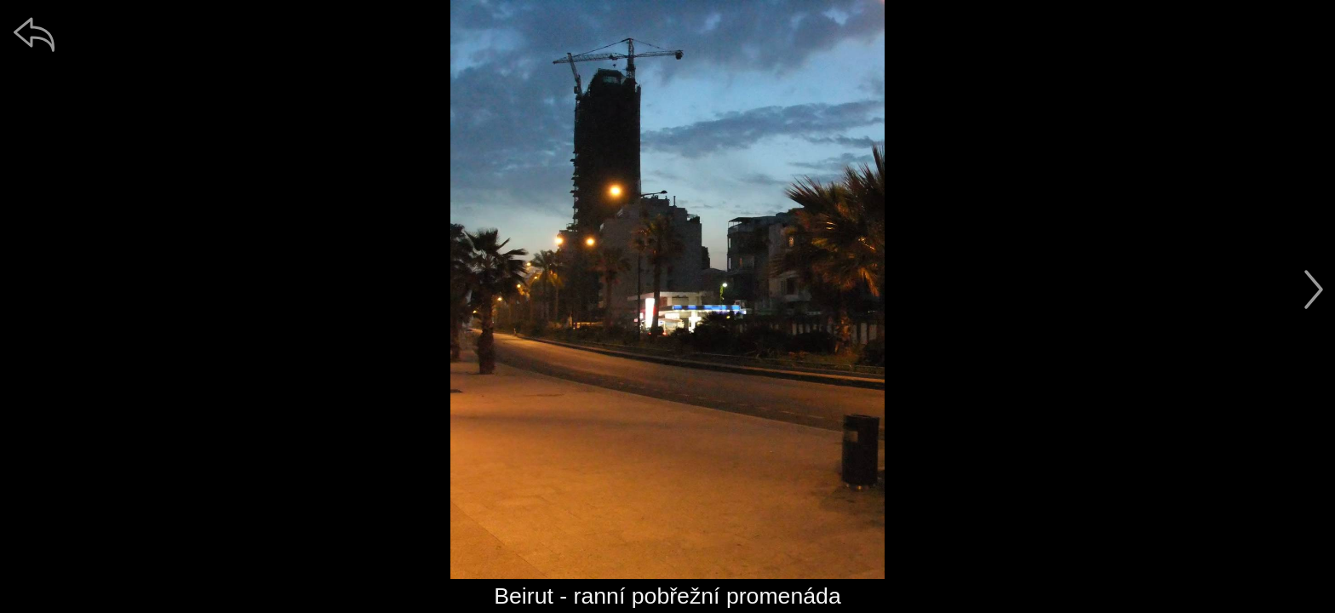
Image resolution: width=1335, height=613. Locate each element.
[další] (1313, 289)
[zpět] (34, 34)
